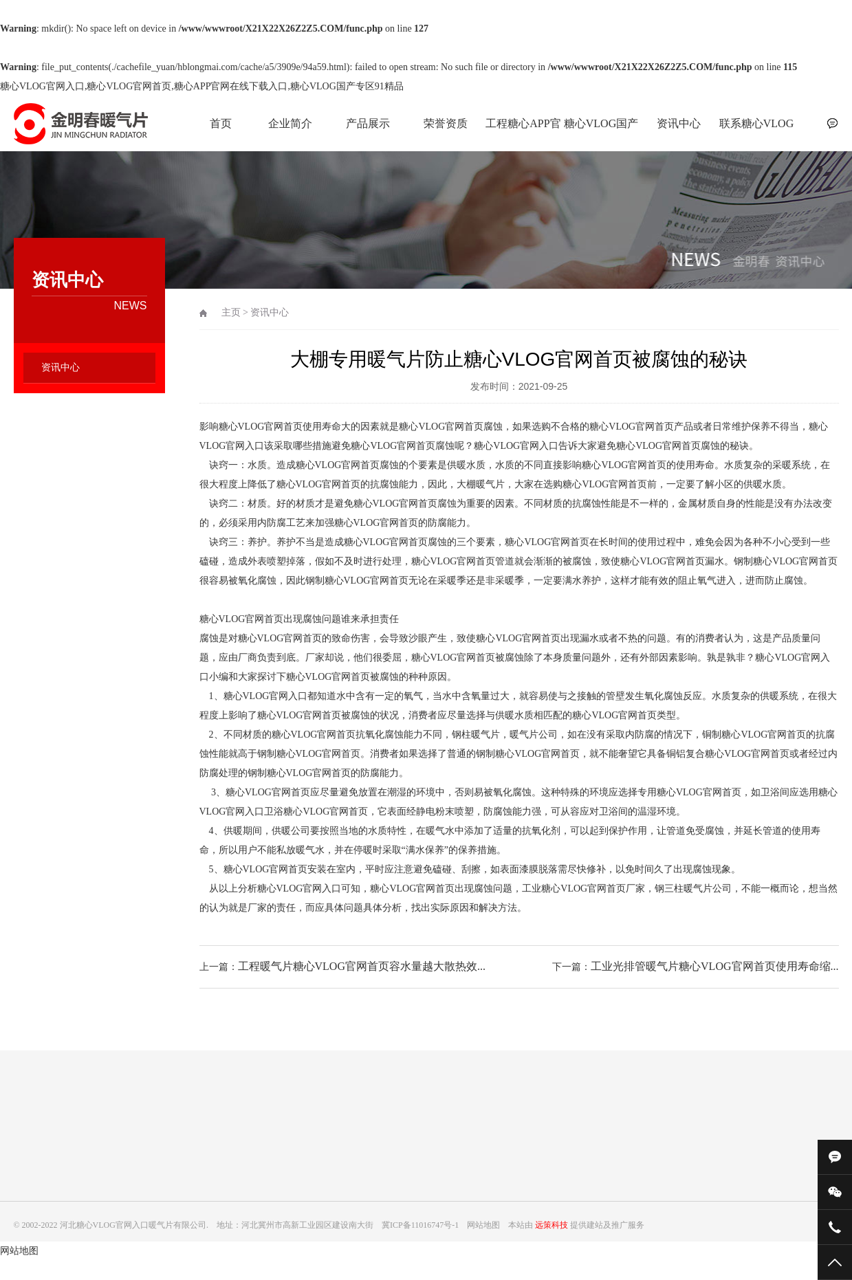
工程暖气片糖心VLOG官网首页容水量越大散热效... (361, 966)
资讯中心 (679, 123)
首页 (221, 123)
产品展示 (368, 123)
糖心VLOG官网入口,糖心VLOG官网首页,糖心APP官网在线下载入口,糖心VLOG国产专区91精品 (202, 86)
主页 (231, 312)
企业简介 (290, 123)
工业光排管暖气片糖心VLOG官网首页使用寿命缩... (714, 966)
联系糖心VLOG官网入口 (756, 131)
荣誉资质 (446, 123)
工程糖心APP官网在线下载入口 (523, 131)
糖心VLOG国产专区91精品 (601, 131)
